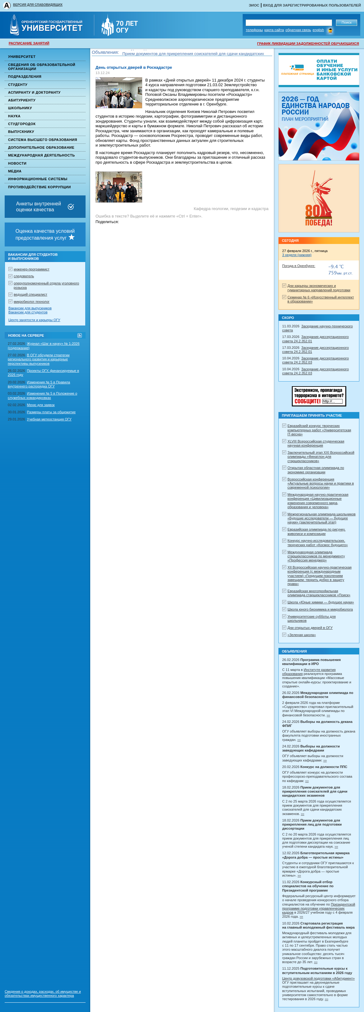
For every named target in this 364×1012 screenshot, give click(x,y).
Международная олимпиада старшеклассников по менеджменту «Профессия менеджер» (316, 556)
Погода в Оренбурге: (298, 266)
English (318, 30)
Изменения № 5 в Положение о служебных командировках (42, 395)
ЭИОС (254, 5)
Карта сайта (274, 30)
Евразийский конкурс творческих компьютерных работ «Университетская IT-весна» (319, 430)
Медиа (14, 171)
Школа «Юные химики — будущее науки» (320, 602)
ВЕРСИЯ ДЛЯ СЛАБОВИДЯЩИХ (38, 5)
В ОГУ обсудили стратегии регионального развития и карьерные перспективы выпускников (39, 359)
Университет (21, 57)
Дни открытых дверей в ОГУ (310, 628)
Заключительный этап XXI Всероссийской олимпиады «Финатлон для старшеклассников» (320, 457)
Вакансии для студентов (28, 312)
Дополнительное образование (41, 147)
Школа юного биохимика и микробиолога (320, 609)
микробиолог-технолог (31, 301)
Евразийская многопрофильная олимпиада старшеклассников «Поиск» (318, 593)
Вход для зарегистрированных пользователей (312, 5)
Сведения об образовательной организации (41, 67)
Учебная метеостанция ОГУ (49, 419)
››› (328, 715)
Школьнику (20, 108)
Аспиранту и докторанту (34, 92)
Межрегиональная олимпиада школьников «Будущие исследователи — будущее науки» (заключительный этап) (321, 518)
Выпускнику (21, 132)
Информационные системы (38, 179)
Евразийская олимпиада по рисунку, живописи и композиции (316, 531)
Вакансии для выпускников (30, 308)
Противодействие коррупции (39, 187)
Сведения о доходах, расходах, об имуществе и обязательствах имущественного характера (43, 993)
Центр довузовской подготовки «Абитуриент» (318, 978)
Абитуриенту (21, 100)
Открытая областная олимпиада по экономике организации (315, 470)
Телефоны (254, 30)
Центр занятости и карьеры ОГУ (34, 320)
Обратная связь (298, 30)
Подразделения (24, 76)
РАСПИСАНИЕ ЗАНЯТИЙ (29, 43)
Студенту (17, 85)
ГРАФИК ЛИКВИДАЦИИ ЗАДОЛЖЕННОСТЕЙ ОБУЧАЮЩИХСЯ (308, 43)
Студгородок (22, 124)
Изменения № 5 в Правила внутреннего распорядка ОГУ (39, 384)
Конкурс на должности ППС (148, 51)
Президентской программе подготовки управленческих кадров (318, 908)
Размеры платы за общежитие (51, 412)
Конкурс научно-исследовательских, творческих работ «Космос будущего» (317, 542)
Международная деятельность (41, 155)
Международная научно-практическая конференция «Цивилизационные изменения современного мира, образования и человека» (317, 501)
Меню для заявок (41, 405)
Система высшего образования (42, 140)
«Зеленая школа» (301, 635)
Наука (14, 116)
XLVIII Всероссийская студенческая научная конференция (315, 443)
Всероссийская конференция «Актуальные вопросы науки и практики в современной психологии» (320, 483)
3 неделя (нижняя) (296, 255)
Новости (17, 163)
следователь (24, 276)
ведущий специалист (30, 294)
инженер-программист (31, 269)
